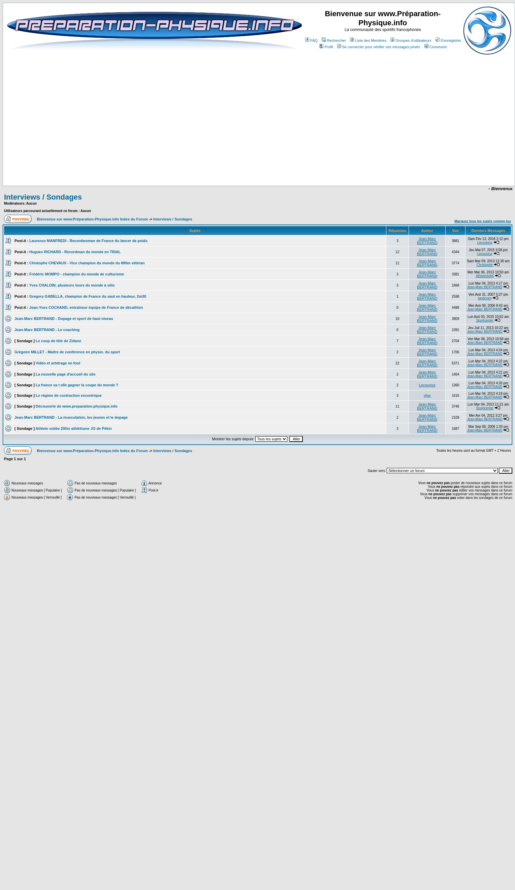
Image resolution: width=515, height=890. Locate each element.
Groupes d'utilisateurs (410, 40)
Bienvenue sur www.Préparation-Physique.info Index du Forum (92, 219)
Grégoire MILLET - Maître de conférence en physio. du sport (67, 352)
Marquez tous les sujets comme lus (482, 221)
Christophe (485, 265)
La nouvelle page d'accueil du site (65, 374)
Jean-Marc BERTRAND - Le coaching (46, 330)
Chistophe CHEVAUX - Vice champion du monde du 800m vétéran (87, 263)
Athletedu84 (485, 276)
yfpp (427, 395)
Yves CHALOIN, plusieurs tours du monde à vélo (72, 285)
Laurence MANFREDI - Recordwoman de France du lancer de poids (88, 241)
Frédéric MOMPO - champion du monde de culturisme (76, 274)
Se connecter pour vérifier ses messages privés (378, 47)
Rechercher (334, 40)
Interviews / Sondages (43, 197)
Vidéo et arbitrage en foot (58, 363)
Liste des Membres (368, 40)
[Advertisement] (250, 166)
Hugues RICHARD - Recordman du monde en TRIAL (75, 252)
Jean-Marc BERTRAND (427, 241)
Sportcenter (484, 320)
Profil (326, 47)
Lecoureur (484, 242)
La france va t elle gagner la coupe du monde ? (77, 385)
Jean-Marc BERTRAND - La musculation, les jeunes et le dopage (71, 417)
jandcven (484, 298)
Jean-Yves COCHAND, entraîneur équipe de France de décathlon (86, 307)
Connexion (435, 47)
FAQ (311, 40)
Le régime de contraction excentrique (69, 395)
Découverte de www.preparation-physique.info (77, 406)
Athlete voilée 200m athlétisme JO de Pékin (74, 428)
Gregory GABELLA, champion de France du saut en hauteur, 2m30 (87, 296)
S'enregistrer (448, 40)
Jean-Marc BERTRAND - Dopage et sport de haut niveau (63, 319)
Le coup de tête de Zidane (58, 341)
